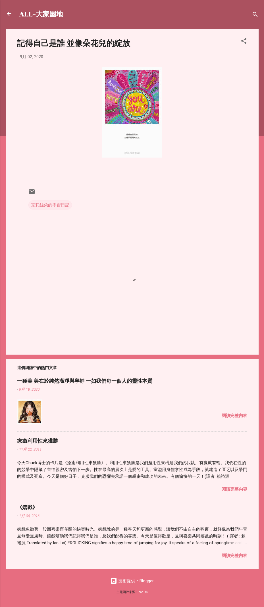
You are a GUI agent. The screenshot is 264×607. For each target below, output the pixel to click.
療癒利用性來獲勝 (37, 440)
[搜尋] (255, 15)
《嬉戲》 (27, 507)
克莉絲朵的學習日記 (50, 205)
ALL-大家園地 (41, 13)
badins (143, 592)
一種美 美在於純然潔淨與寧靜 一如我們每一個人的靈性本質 (84, 380)
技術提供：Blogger (132, 580)
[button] (243, 41)
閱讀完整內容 (234, 415)
